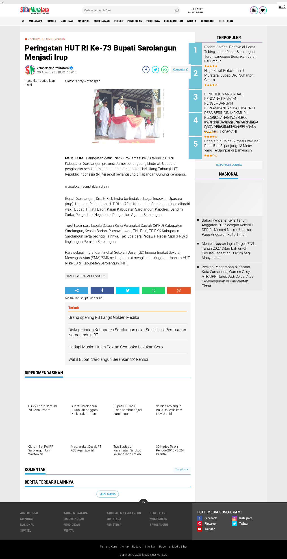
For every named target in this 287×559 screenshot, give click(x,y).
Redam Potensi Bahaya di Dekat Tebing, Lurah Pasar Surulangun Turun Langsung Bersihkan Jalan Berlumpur (233, 54)
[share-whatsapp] (164, 69)
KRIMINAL (91, 21)
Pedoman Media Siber (176, 546)
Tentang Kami (105, 546)
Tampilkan (181, 469)
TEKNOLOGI (231, 21)
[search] (131, 10)
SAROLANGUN (159, 524)
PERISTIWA (170, 21)
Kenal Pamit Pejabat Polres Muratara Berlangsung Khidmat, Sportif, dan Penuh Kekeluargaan (233, 122)
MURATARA (37, 21)
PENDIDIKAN (149, 21)
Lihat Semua (107, 493)
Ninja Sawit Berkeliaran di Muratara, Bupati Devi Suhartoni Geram (231, 74)
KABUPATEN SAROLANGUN (49, 39)
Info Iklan (151, 546)
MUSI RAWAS (112, 21)
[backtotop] (143, 503)
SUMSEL (55, 21)
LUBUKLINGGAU (193, 21)
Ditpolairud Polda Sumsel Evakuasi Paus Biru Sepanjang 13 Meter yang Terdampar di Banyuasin (235, 145)
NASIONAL (73, 21)
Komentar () (180, 69)
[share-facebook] (146, 69)
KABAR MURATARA (75, 513)
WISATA (214, 21)
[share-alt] (76, 290)
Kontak (123, 546)
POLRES (131, 21)
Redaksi (136, 546)
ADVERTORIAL (29, 513)
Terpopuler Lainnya (229, 159)
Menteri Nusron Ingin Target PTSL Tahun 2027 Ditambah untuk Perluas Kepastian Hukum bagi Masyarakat (228, 246)
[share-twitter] (155, 69)
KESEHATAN (252, 21)
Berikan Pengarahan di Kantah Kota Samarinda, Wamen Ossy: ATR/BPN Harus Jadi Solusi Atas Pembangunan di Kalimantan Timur (227, 271)
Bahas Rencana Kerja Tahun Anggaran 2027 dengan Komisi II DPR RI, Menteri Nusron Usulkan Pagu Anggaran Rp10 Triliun (228, 222)
